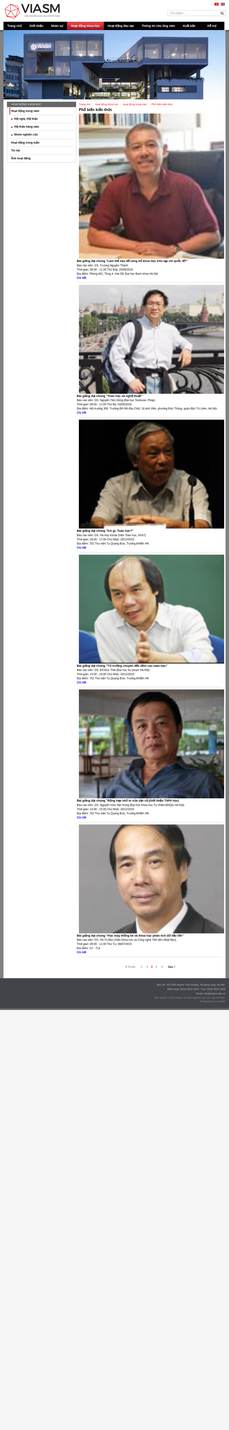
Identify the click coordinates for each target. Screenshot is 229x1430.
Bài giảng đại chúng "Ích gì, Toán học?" (105, 530)
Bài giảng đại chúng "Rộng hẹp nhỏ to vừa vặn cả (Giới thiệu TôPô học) (128, 800)
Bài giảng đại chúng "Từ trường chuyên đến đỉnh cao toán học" (122, 665)
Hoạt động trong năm (25, 111)
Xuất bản (189, 26)
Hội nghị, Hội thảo (24, 118)
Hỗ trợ (211, 26)
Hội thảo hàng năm (25, 126)
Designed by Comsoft (212, 1001)
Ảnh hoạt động (21, 158)
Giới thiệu (36, 26)
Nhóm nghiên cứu (24, 134)
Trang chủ (14, 26)
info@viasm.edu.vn (215, 993)
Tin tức (15, 150)
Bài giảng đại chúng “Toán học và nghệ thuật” (109, 396)
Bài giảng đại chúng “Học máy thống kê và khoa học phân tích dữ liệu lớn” (130, 935)
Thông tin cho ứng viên (158, 26)
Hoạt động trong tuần (25, 142)
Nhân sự (57, 26)
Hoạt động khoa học (85, 26)
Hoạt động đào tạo (121, 26)
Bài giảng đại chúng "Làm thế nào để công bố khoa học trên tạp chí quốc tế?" (132, 261)
